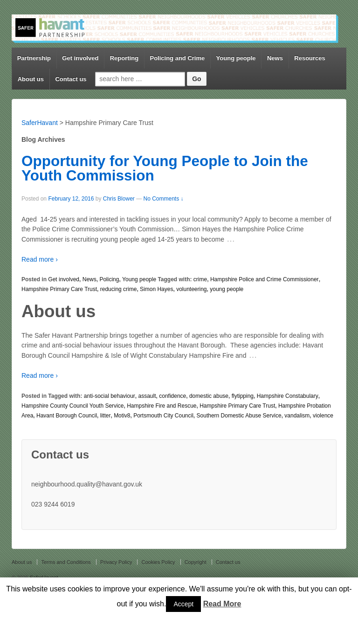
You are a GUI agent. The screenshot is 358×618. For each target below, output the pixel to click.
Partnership (34, 58)
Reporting (124, 58)
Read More (222, 604)
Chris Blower (119, 198)
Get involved (80, 58)
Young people (236, 58)
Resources (309, 58)
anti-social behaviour (109, 396)
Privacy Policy (116, 562)
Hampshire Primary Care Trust (59, 289)
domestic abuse (208, 396)
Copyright (196, 562)
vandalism (297, 415)
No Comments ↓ (163, 198)
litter (105, 415)
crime (200, 279)
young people (226, 289)
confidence (172, 396)
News (275, 58)
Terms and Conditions (65, 562)
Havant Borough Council (66, 415)
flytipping (243, 396)
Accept (183, 604)
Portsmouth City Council (163, 415)
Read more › (39, 259)
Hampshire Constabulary (287, 396)
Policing (109, 279)
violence (323, 415)
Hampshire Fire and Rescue (161, 406)
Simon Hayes (156, 289)
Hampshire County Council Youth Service (72, 406)
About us (31, 79)
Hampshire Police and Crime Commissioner (264, 279)
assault (147, 396)
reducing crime (118, 289)
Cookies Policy (158, 562)
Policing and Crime (177, 58)
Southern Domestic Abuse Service (239, 415)
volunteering (191, 289)
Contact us (70, 79)
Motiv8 (122, 415)
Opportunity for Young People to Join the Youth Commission (164, 168)
